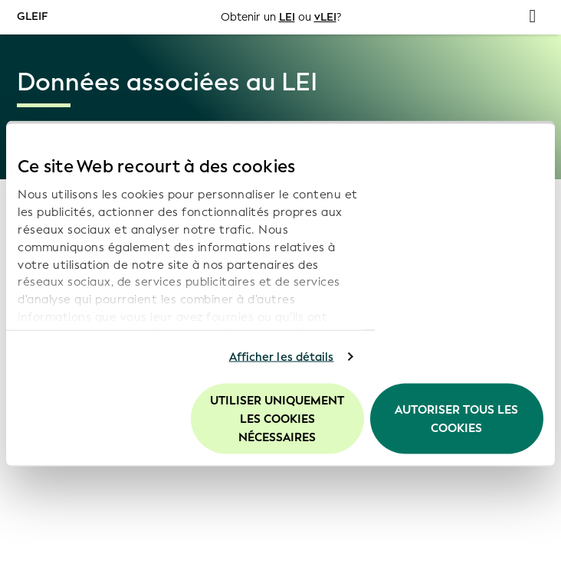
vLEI (325, 17)
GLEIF (32, 16)
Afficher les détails (281, 357)
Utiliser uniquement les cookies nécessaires (277, 418)
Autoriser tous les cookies (456, 418)
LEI (287, 17)
